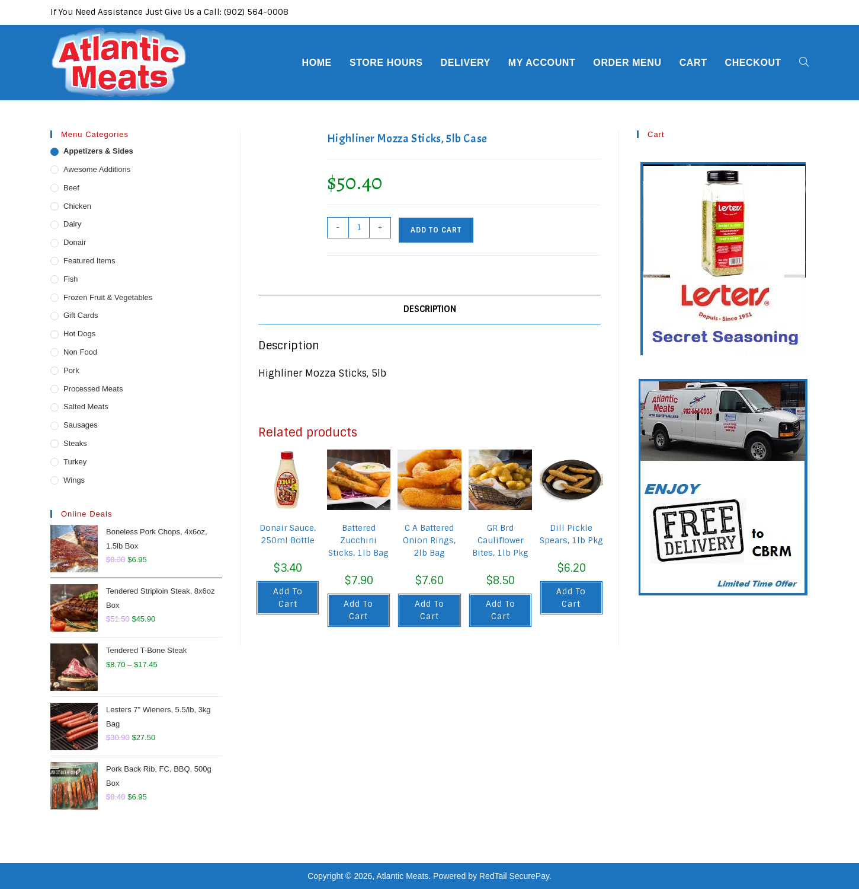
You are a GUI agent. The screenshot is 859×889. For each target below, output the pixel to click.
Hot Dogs (79, 333)
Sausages (80, 424)
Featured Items (89, 260)
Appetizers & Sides (98, 150)
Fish (70, 279)
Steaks (75, 443)
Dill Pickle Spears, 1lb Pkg (571, 534)
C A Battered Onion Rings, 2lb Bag (429, 540)
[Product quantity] (359, 227)
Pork (71, 370)
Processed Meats (93, 388)
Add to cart (436, 230)
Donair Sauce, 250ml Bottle (287, 534)
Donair (74, 242)
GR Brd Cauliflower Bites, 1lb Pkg (500, 540)
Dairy (72, 223)
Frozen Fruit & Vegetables (107, 297)
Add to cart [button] (288, 597)
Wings (74, 480)
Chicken (77, 206)
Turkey (74, 461)
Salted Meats (85, 406)
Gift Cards (80, 315)
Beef (71, 187)
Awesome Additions (96, 169)
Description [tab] (429, 309)
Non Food (80, 352)
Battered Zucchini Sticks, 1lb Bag (358, 540)
